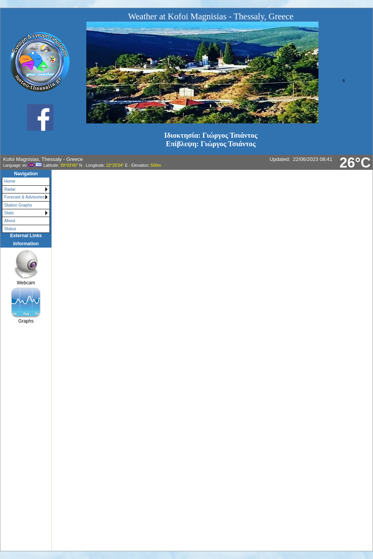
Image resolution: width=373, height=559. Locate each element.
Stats (9, 212)
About (9, 220)
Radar (9, 189)
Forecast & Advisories (24, 197)
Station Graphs (18, 205)
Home (9, 181)
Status (10, 228)
